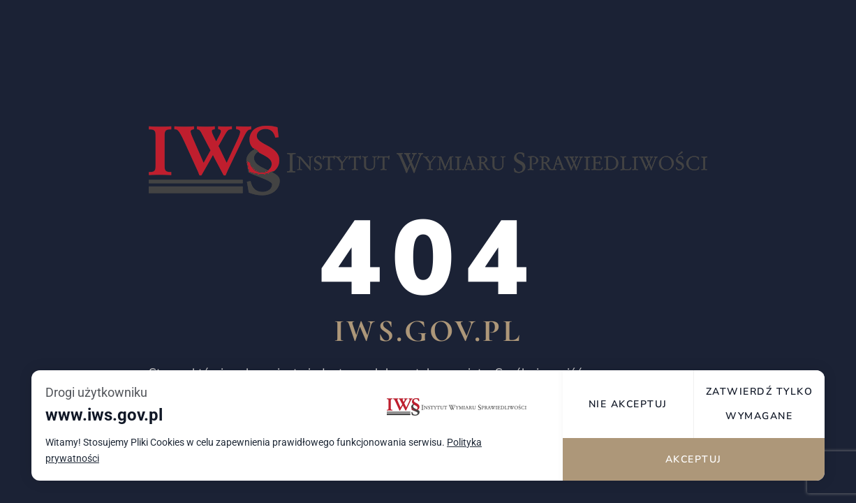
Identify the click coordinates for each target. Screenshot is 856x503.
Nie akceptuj (629, 404)
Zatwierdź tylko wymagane (759, 404)
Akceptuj (694, 459)
